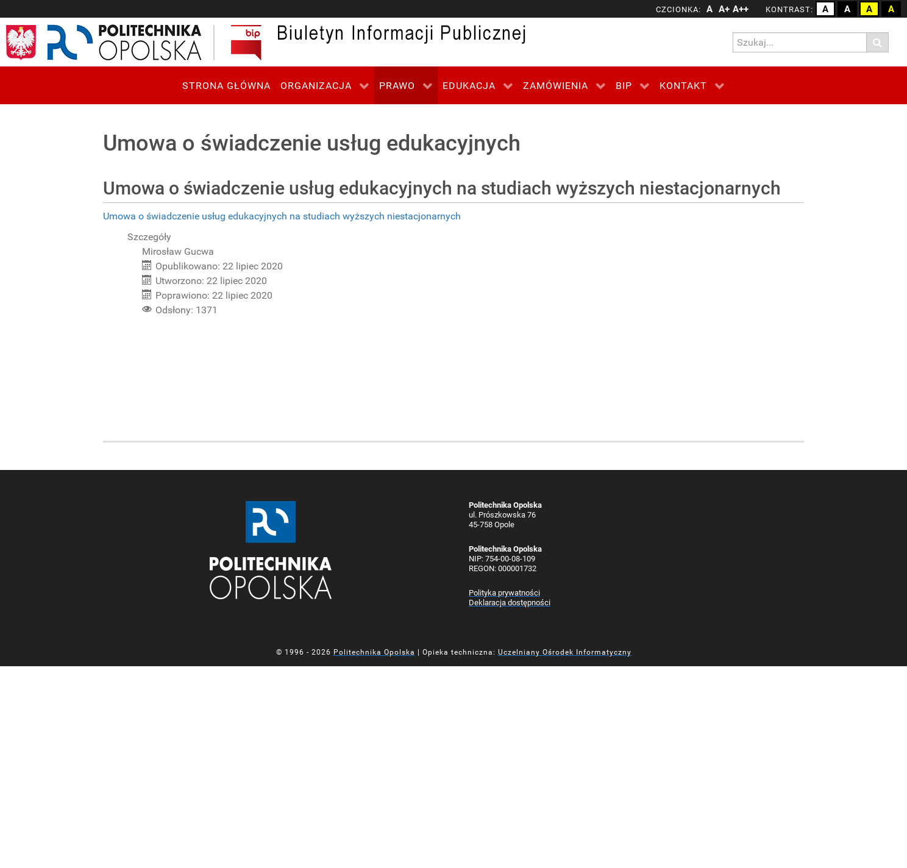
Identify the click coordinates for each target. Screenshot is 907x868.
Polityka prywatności (504, 592)
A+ (724, 9)
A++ (739, 9)
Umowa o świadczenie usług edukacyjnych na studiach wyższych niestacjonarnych (282, 216)
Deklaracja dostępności (509, 602)
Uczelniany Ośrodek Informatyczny (564, 652)
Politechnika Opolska (374, 652)
